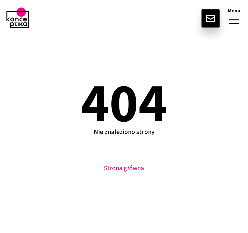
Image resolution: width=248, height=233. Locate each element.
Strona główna (124, 168)
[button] (234, 21)
